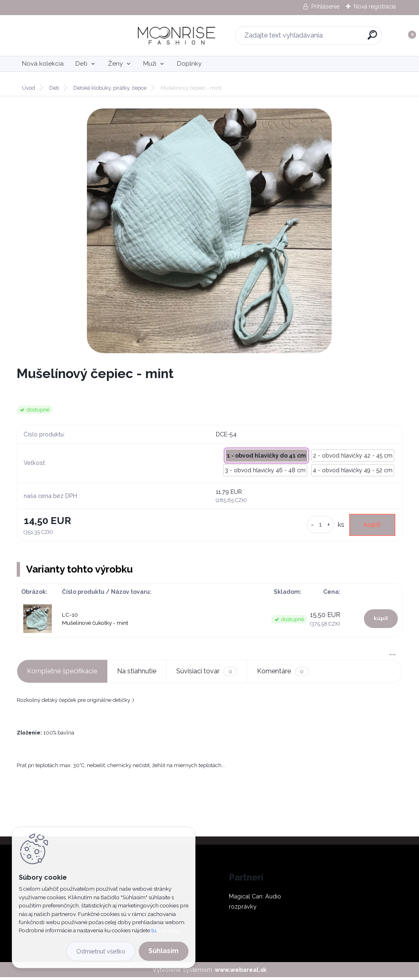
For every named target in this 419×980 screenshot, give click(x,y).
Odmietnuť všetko (100, 951)
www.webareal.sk (240, 972)
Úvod (28, 88)
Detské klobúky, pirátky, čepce (109, 88)
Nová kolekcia (43, 63)
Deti (81, 63)
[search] (316, 38)
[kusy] (315, 526)
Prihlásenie (325, 6)
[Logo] (67, 35)
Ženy (115, 63)
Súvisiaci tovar (206, 674)
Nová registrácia (375, 6)
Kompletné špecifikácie (62, 673)
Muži (149, 63)
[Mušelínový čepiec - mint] (209, 230)
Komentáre (282, 674)
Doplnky (189, 63)
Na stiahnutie (136, 673)
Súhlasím (164, 951)
